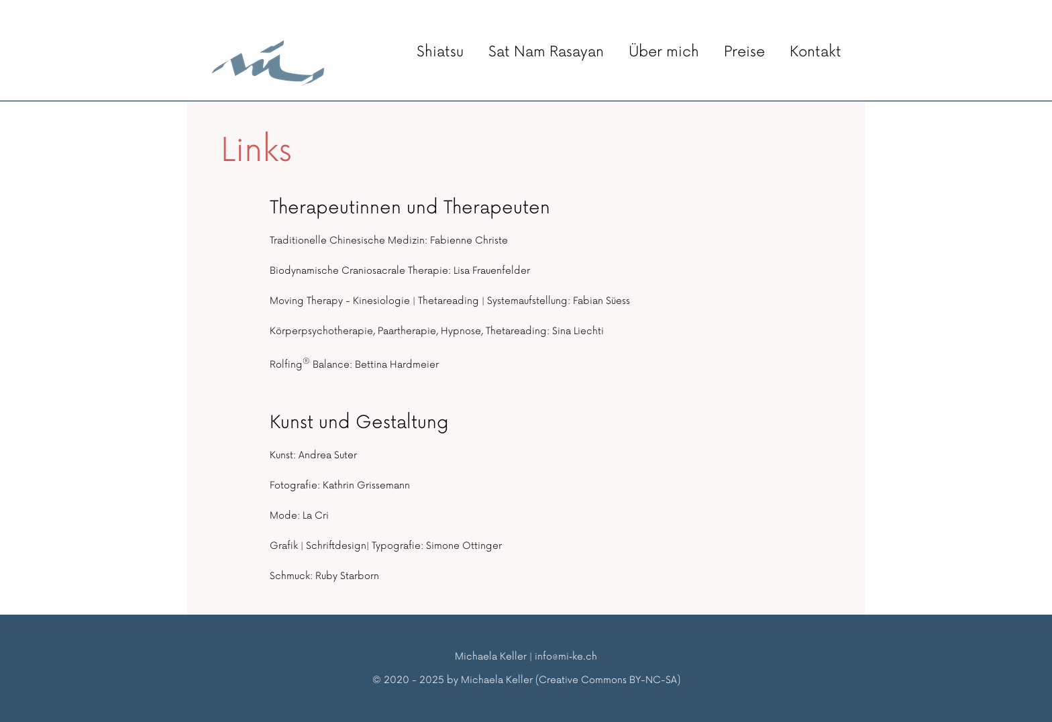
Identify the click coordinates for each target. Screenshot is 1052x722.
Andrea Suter (328, 455)
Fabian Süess (601, 301)
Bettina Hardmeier (397, 364)
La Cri (316, 515)
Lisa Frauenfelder (492, 270)
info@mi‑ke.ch (566, 656)
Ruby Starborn (347, 576)
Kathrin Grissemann (366, 485)
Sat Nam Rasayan (546, 52)
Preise (744, 52)
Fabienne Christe (469, 240)
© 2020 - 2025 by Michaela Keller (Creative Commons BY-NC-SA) (526, 680)
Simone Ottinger (464, 546)
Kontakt (815, 52)
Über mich (664, 52)
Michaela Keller (491, 656)
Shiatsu (440, 52)
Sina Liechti (578, 331)
